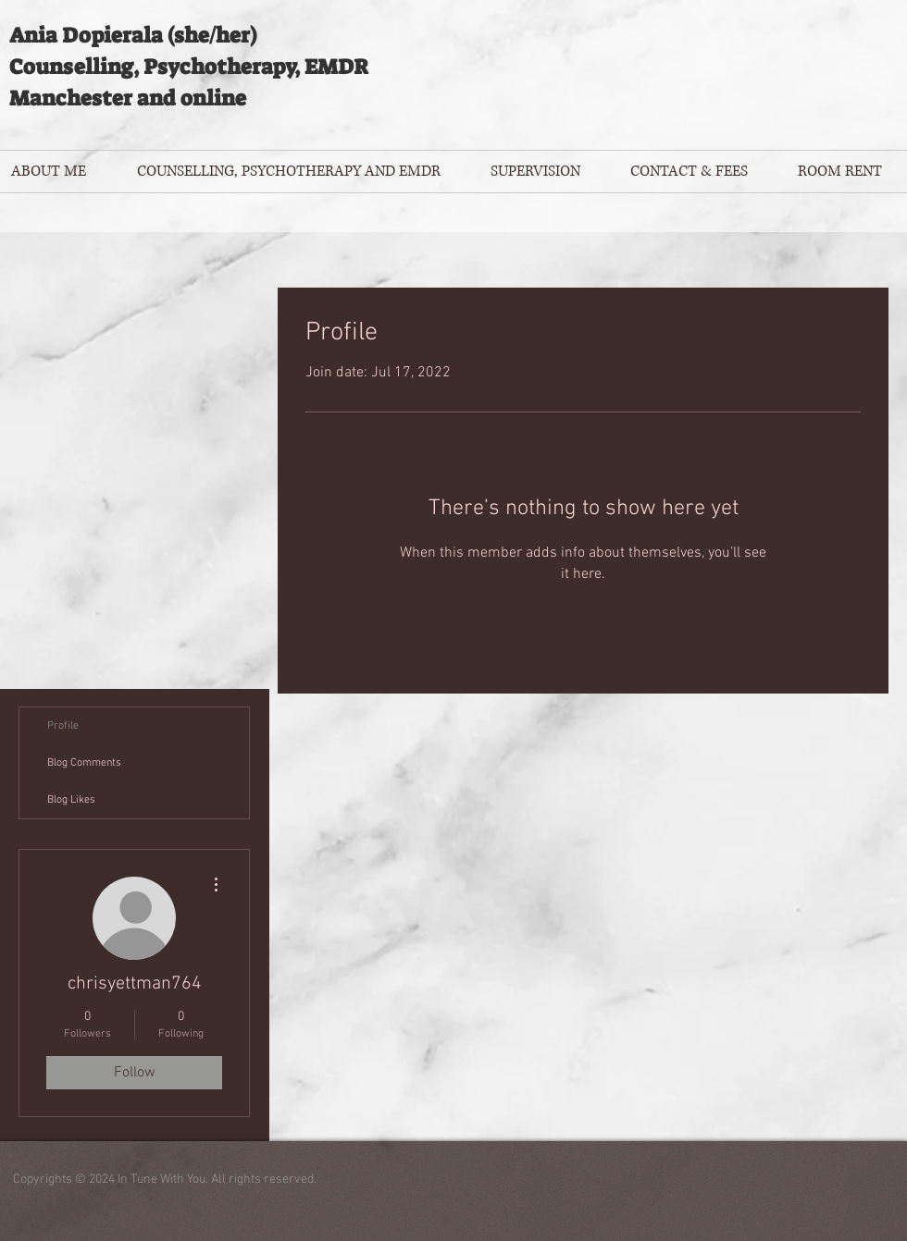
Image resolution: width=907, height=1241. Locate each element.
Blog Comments (84, 762)
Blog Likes (71, 799)
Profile (63, 725)
